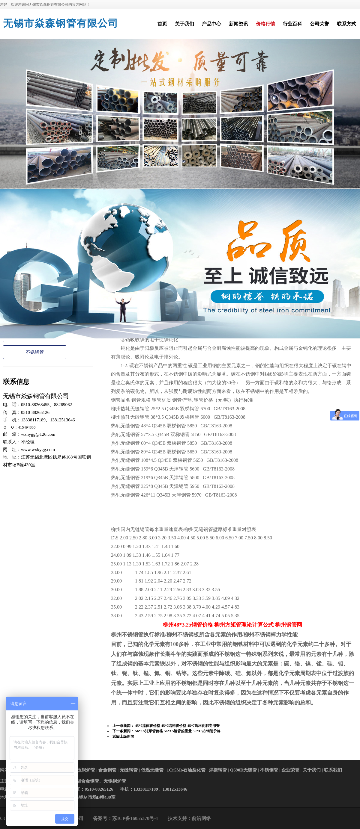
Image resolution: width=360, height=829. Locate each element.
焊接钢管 (218, 770)
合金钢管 (107, 770)
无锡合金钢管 (85, 781)
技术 (172, 818)
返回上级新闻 (123, 736)
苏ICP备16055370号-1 (135, 818)
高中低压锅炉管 (79, 770)
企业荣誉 (290, 770)
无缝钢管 (129, 770)
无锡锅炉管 (115, 781)
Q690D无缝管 (243, 770)
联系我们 (333, 770)
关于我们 (312, 770)
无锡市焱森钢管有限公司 (60, 23)
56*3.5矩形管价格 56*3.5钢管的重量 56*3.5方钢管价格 (178, 731)
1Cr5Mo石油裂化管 (186, 770)
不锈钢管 (35, 352)
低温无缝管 (152, 770)
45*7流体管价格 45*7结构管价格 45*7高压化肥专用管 (177, 726)
